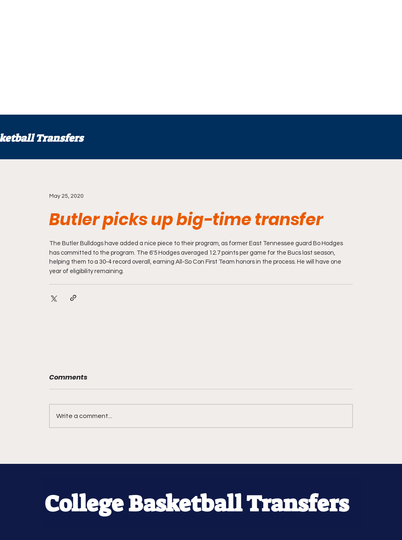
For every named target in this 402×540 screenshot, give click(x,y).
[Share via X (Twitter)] (53, 298)
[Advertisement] (199, 57)
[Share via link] (73, 298)
